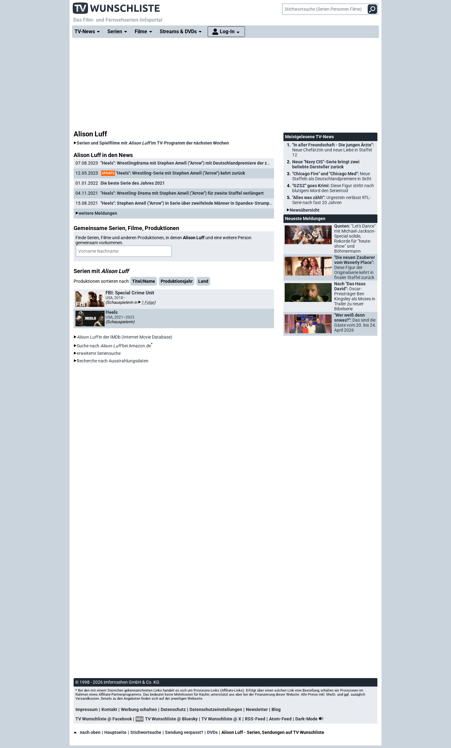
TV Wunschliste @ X (221, 718)
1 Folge (147, 302)
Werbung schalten (139, 709)
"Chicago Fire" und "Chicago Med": (331, 176)
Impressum (86, 709)
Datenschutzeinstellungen (215, 709)
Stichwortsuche (145, 732)
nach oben (87, 732)
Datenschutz (173, 709)
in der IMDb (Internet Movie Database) (124, 337)
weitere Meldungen (98, 213)
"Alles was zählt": (331, 200)
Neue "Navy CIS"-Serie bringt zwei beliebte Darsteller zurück (326, 164)
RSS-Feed (255, 718)
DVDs (212, 732)
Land (203, 281)
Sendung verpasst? (184, 732)
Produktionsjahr (177, 281)
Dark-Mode (310, 718)
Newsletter (257, 709)
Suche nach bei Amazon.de (114, 345)
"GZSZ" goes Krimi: (333, 188)
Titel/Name (143, 281)
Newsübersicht (304, 210)
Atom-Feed (280, 718)
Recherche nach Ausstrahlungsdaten (112, 360)
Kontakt (109, 709)
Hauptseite (115, 732)
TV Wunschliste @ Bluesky (171, 718)
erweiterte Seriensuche (99, 353)
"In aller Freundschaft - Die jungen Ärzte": (333, 149)
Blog (276, 709)
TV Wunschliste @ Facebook (103, 718)
